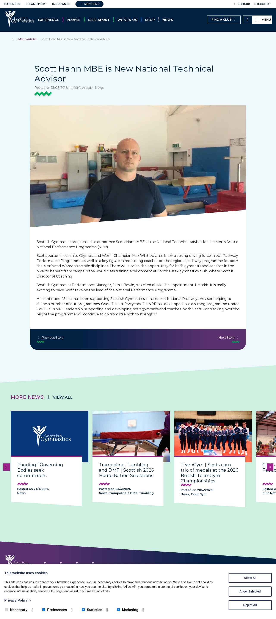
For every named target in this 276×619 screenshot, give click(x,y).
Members (89, 4)
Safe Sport (99, 20)
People (74, 20)
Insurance (61, 4)
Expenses (12, 4)
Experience (48, 20)
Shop (150, 20)
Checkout (262, 4)
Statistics (92, 610)
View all (62, 397)
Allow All (250, 578)
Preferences (54, 610)
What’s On (128, 20)
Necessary (16, 610)
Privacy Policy (17, 600)
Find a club (224, 20)
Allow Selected (250, 591)
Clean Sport (36, 4)
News (168, 20)
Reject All (250, 605)
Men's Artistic (27, 39)
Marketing (127, 610)
